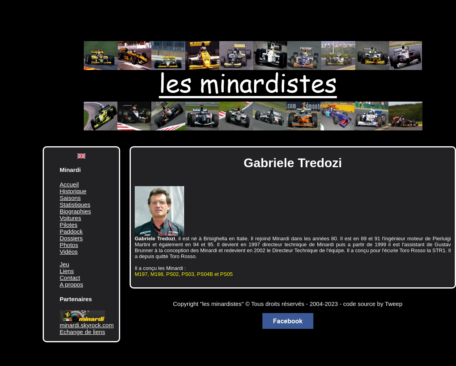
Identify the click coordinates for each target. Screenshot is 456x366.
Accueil (69, 184)
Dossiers (71, 238)
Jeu (64, 264)
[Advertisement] (240, 16)
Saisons (70, 197)
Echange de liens (82, 331)
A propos (71, 284)
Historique (73, 191)
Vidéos (69, 251)
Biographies (75, 211)
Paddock (71, 231)
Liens (67, 271)
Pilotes (68, 224)
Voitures (70, 218)
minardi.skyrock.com (87, 325)
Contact (70, 277)
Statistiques (75, 204)
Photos (69, 244)
